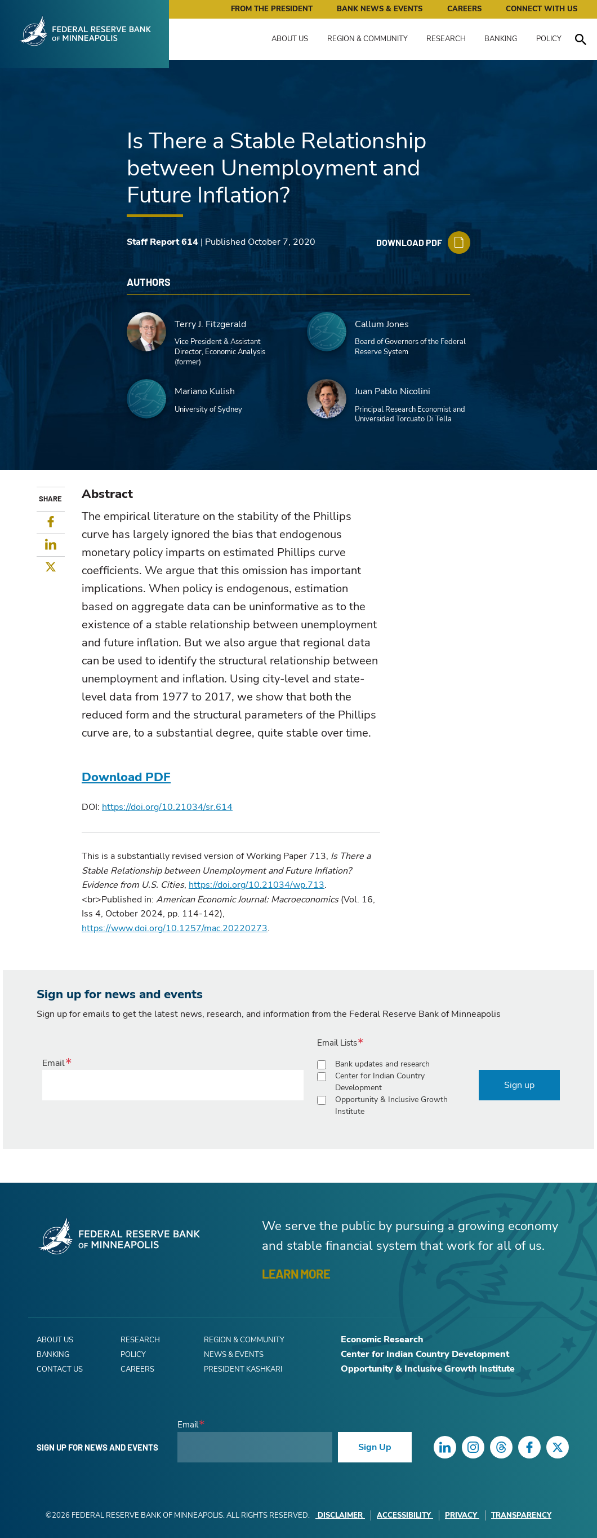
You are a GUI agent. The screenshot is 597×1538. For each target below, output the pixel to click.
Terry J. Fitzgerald (210, 324)
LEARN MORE (296, 1273)
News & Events (234, 1355)
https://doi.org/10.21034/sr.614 (167, 807)
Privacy (462, 1515)
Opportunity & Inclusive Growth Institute (391, 1105)
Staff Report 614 (162, 242)
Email (53, 1063)
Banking (500, 39)
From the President (272, 9)
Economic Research (382, 1339)
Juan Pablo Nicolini (392, 391)
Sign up (519, 1085)
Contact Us (60, 1369)
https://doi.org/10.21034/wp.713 (256, 885)
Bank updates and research (382, 1064)
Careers (464, 9)
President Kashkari (243, 1369)
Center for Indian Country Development (380, 1081)
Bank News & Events (379, 9)
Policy (549, 39)
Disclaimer (340, 1515)
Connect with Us (541, 9)
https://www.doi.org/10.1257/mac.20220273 (175, 928)
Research (446, 39)
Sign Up (374, 1447)
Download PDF (126, 777)
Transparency (521, 1515)
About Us (289, 39)
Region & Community (367, 39)
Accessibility (405, 1515)
